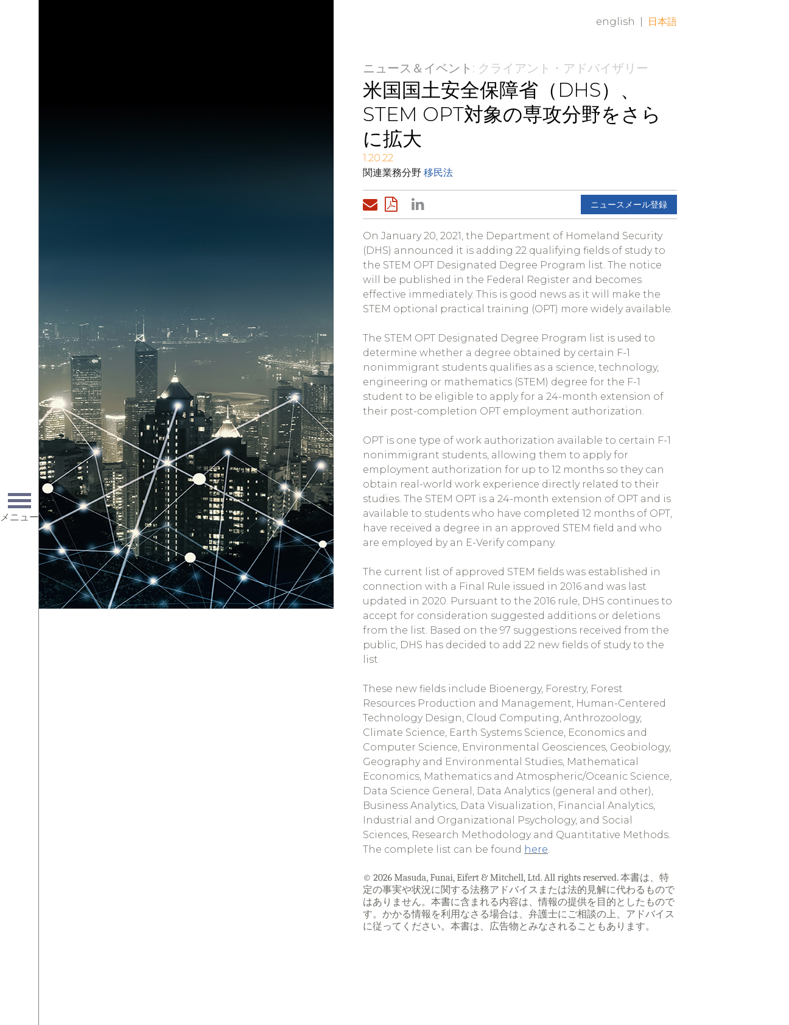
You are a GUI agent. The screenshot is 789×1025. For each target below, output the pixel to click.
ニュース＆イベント (417, 68)
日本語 (662, 21)
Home (227, 31)
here (536, 849)
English (615, 21)
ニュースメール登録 (629, 204)
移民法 (438, 172)
